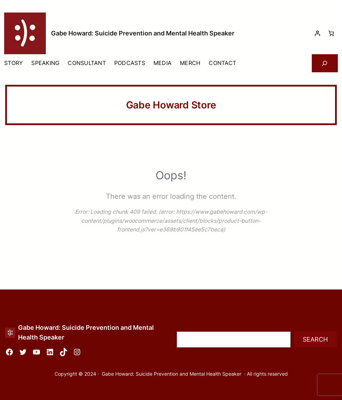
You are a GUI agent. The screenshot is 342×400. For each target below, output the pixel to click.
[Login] (317, 33)
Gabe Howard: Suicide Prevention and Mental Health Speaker (142, 33)
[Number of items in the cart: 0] (331, 33)
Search (315, 339)
